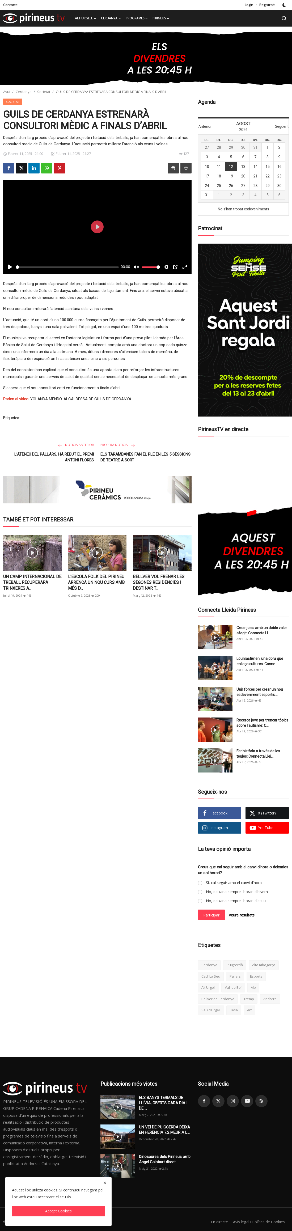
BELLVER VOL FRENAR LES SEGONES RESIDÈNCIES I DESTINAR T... (158, 582)
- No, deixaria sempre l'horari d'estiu (235, 900)
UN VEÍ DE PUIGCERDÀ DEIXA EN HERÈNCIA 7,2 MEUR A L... (164, 1130)
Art (249, 1010)
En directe (216, 1221)
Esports (256, 976)
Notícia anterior (76, 445)
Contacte (10, 4)
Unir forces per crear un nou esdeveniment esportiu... (259, 692)
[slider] (67, 267)
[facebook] (204, 1101)
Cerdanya (24, 91)
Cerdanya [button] (111, 18)
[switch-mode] (284, 5)
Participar (211, 915)
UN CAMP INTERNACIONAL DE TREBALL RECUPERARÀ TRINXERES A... (32, 582)
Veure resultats (242, 915)
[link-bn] (146, 58)
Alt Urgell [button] (86, 18)
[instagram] (233, 1101)
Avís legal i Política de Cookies (258, 1221)
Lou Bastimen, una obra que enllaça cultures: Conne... (259, 661)
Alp (253, 987)
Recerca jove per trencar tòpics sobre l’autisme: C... (262, 723)
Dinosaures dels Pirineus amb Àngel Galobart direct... (165, 1159)
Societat (43, 91)
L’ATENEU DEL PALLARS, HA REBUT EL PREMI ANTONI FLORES (54, 457)
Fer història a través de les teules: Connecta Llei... (258, 753)
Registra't (266, 4)
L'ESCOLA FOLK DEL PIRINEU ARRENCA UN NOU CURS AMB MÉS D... (96, 582)
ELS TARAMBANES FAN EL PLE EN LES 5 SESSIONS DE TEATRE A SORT (145, 457)
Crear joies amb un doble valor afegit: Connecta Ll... (261, 630)
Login (249, 4)
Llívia (234, 1010)
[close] (104, 1183)
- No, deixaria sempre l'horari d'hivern (236, 891)
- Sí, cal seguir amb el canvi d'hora (233, 882)
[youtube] (247, 1101)
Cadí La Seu (210, 976)
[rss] (261, 1101)
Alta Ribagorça (263, 964)
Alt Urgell (208, 987)
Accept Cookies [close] (58, 1210)
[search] (284, 18)
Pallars (235, 976)
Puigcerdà (235, 964)
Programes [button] (137, 18)
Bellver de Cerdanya (217, 998)
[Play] (10, 267)
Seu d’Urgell (211, 1010)
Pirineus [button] (161, 18)
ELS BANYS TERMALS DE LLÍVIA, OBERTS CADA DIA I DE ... (163, 1103)
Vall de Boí (233, 987)
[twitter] (218, 1101)
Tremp (249, 998)
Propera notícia (117, 445)
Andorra (270, 998)
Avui (6, 91)
